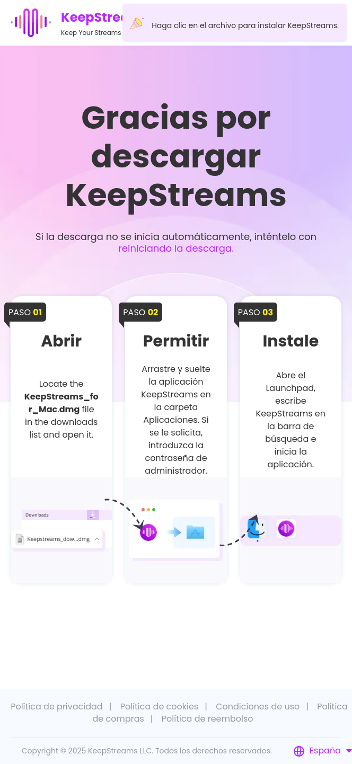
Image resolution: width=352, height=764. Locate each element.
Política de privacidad (57, 706)
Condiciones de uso (258, 706)
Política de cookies (159, 706)
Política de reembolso (207, 719)
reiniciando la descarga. (176, 248)
